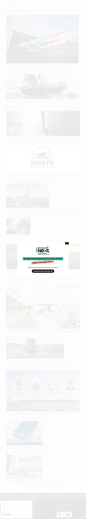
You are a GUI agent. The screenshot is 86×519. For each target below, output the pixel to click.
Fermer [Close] (67, 243)
